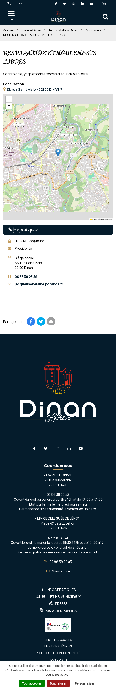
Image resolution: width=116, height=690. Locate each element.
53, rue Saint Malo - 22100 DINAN (32, 89)
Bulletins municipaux (58, 596)
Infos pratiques (58, 589)
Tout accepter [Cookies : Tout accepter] (31, 683)
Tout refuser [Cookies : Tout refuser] (58, 683)
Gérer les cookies (58, 640)
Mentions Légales (58, 646)
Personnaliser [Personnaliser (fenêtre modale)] (84, 683)
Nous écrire (58, 571)
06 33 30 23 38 (26, 276)
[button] (58, 152)
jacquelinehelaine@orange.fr (39, 284)
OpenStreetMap (106, 219)
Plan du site (58, 659)
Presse (58, 603)
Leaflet (93, 219)
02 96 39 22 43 (58, 561)
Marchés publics (58, 611)
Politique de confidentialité (58, 653)
